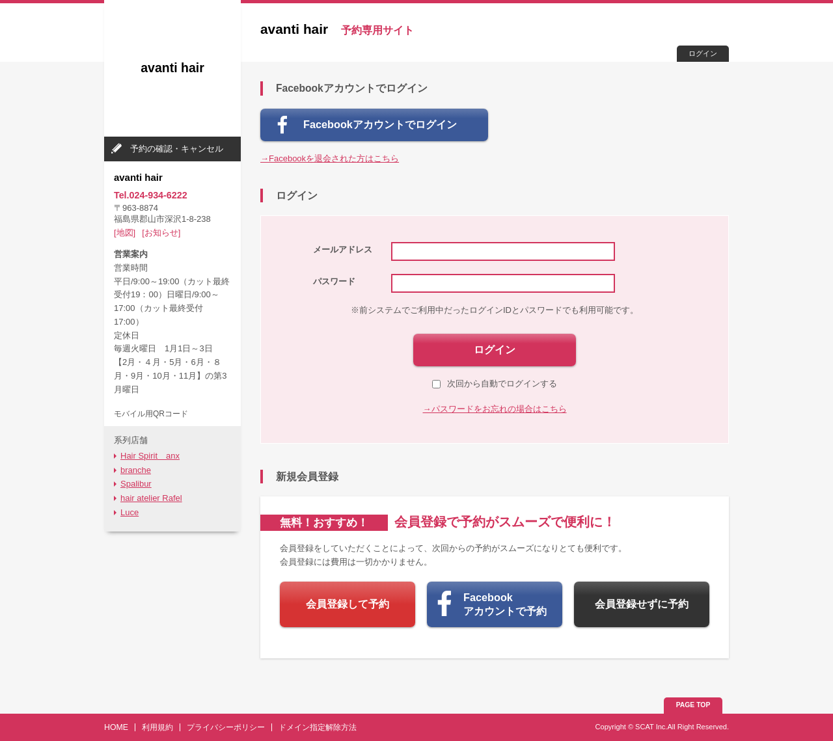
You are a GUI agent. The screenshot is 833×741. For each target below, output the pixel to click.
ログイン (703, 53)
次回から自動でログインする (494, 383)
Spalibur (136, 484)
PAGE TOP (693, 704)
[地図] (124, 232)
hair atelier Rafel (151, 498)
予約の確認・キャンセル (176, 149)
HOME (116, 727)
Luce (129, 512)
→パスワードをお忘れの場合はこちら (495, 409)
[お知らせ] (161, 232)
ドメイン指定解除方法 (318, 727)
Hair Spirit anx (150, 456)
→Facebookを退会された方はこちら (329, 158)
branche (135, 470)
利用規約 (157, 727)
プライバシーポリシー (226, 727)
